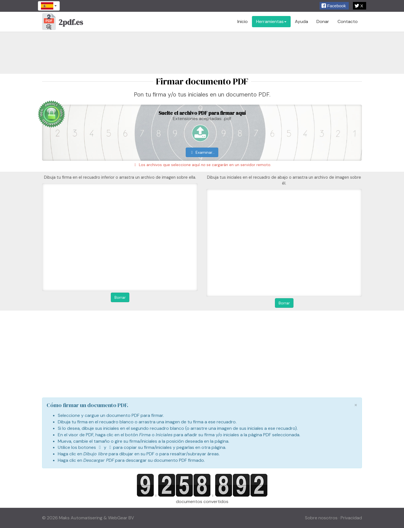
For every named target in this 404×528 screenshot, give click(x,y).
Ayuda (301, 21)
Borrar (120, 297)
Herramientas (271, 21)
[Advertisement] (202, 53)
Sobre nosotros (321, 518)
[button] (334, 6)
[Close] (355, 405)
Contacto (348, 21)
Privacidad (351, 518)
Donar (322, 21)
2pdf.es (62, 23)
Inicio (242, 21)
